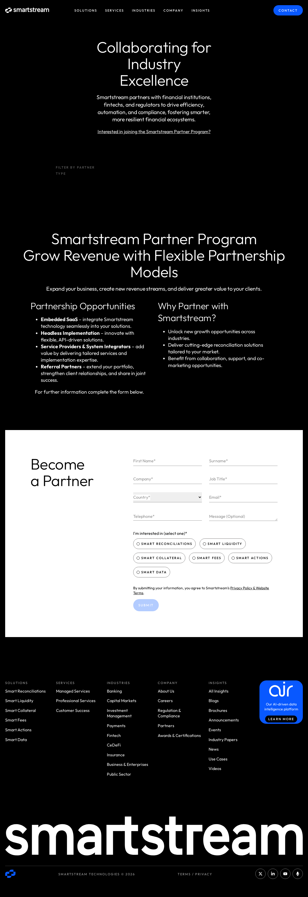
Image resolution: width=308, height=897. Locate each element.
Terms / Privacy (195, 874)
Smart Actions (250, 558)
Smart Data (152, 572)
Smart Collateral (159, 558)
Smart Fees (207, 558)
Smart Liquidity (223, 544)
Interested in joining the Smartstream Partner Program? (154, 131)
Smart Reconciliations (165, 544)
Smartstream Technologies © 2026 (96, 874)
